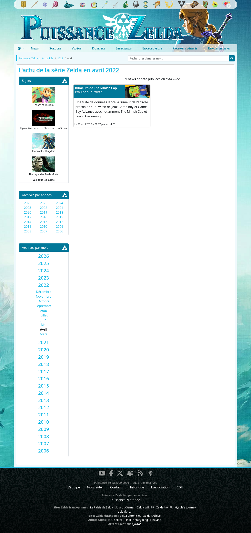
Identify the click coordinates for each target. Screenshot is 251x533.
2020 (27, 212)
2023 (27, 208)
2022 (43, 208)
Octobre (44, 301)
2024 (59, 203)
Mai (43, 325)
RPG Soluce (115, 520)
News (35, 48)
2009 (59, 226)
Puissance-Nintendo (125, 500)
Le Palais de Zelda (101, 507)
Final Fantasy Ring (136, 520)
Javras (137, 524)
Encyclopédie (152, 48)
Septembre (43, 306)
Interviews (124, 48)
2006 (59, 231)
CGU (180, 487)
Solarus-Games (125, 507)
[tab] (43, 256)
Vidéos (77, 48)
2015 (59, 217)
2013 (43, 222)
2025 (43, 203)
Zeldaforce (124, 511)
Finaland (155, 520)
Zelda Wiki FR (145, 507)
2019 (43, 212)
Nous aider (95, 487)
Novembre (43, 296)
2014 (27, 222)
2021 (59, 208)
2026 (27, 203)
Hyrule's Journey (185, 507)
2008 (27, 231)
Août (43, 310)
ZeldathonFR (164, 507)
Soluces (55, 48)
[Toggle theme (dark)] (20, 48)
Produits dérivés (185, 48)
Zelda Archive (152, 515)
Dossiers (98, 48)
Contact (116, 487)
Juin (43, 320)
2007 (43, 231)
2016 (43, 217)
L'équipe (74, 487)
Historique (136, 487)
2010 (43, 226)
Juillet (44, 315)
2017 (27, 217)
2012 (59, 222)
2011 (27, 226)
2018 (59, 212)
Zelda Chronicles (130, 515)
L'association (160, 487)
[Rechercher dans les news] (178, 58)
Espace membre (219, 48)
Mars (43, 334)
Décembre (43, 292)
